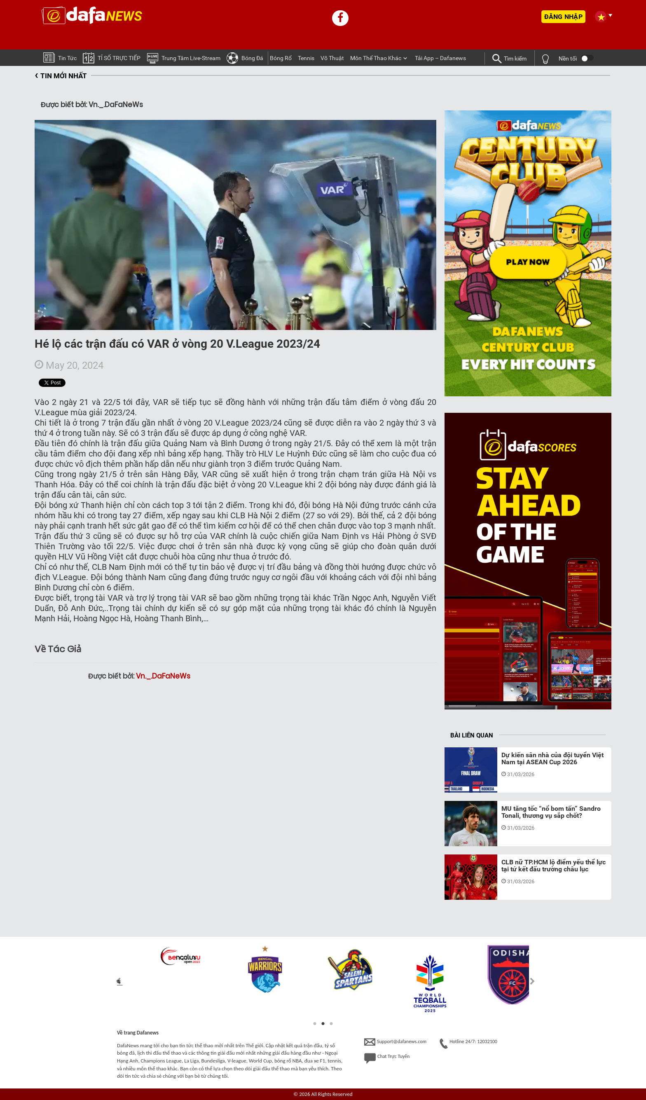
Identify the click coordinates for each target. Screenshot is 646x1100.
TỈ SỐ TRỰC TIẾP (111, 57)
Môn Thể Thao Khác (375, 58)
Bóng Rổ (281, 58)
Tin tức (60, 57)
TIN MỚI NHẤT (61, 76)
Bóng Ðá (245, 57)
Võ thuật (332, 58)
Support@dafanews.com (395, 1042)
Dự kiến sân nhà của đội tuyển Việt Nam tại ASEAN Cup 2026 (552, 758)
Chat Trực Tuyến (387, 1058)
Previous (113, 981)
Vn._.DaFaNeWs (163, 676)
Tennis (306, 58)
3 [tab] (331, 1024)
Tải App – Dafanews (440, 58)
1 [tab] (315, 1024)
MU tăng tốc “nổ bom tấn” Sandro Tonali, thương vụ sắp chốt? (551, 812)
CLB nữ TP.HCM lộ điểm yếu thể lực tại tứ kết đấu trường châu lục (553, 865)
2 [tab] (323, 1024)
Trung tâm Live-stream (183, 57)
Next (532, 981)
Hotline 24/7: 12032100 (468, 1043)
